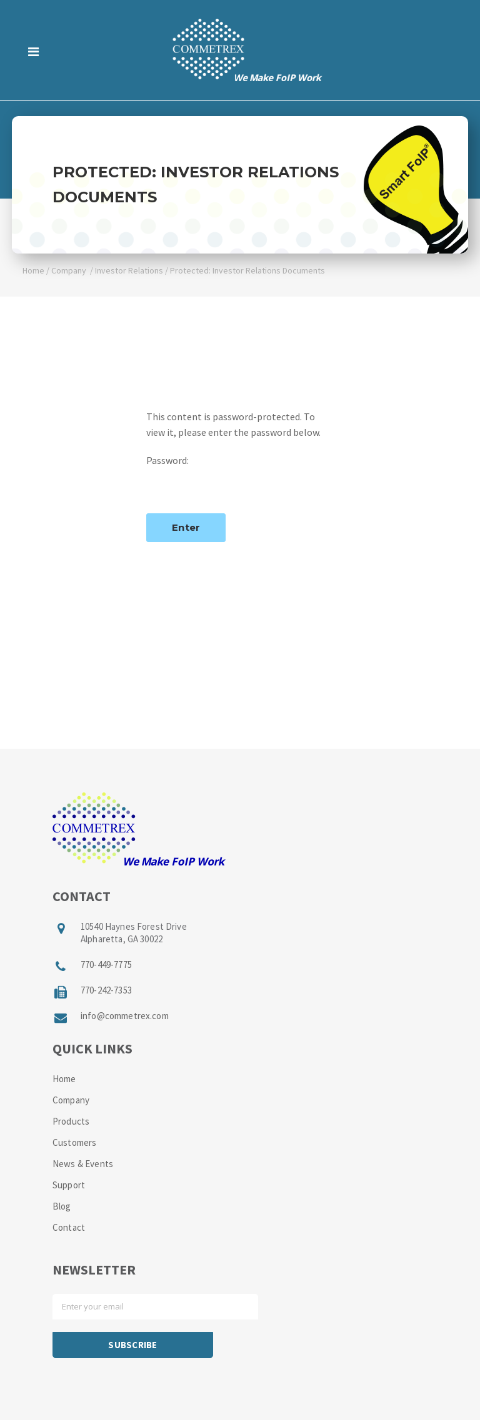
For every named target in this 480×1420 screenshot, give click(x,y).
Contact (68, 1227)
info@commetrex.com (125, 1016)
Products (70, 1121)
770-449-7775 (106, 964)
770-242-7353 (106, 990)
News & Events (82, 1163)
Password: (240, 477)
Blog (61, 1206)
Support (68, 1185)
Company (68, 270)
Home (33, 270)
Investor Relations (129, 270)
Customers (74, 1142)
